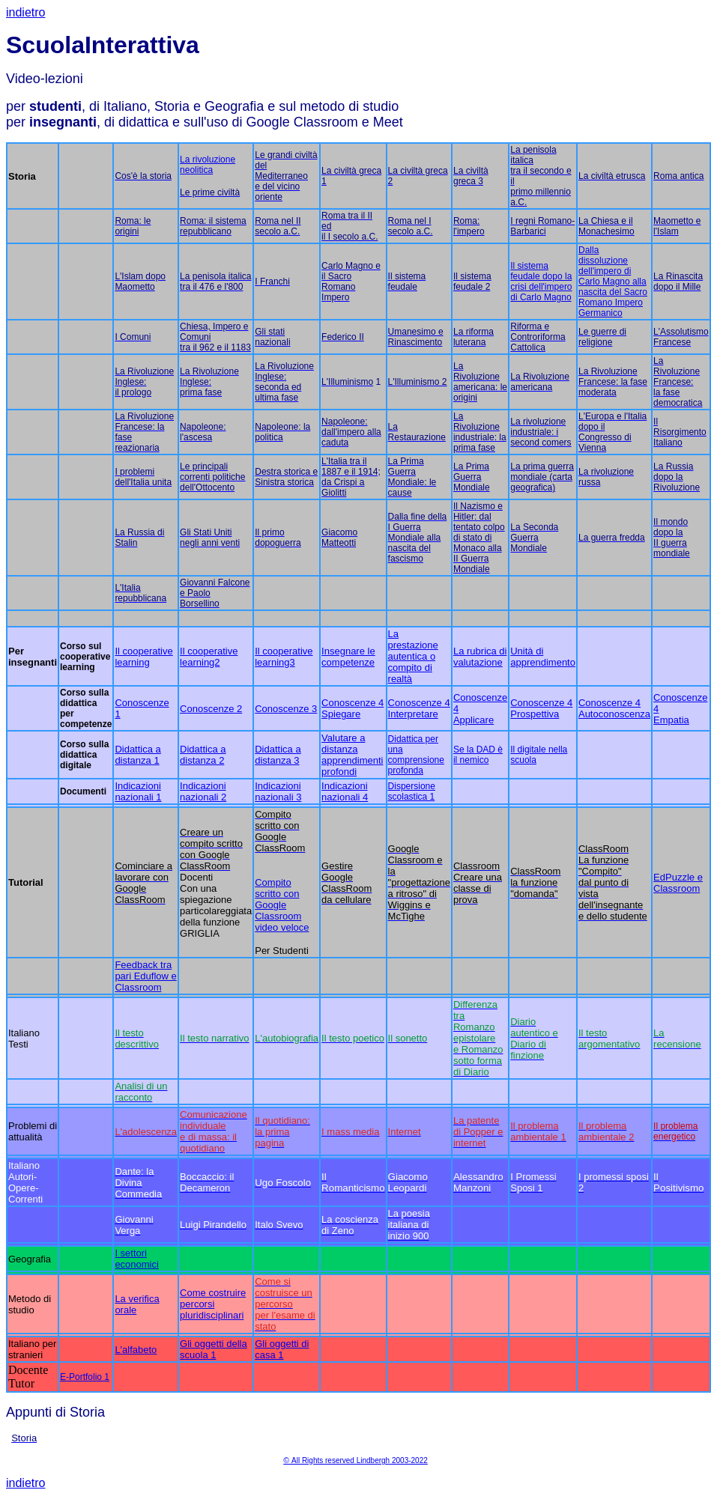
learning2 (200, 662)
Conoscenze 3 (286, 708)
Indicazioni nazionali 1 (138, 791)
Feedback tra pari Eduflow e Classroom (145, 976)
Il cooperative (208, 651)
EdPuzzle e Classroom (678, 883)
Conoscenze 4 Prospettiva (541, 708)
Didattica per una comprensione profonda (416, 755)
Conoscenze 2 (211, 708)
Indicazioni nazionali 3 (278, 791)
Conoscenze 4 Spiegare (352, 708)
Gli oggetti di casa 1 (282, 1349)
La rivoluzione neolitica (207, 164)
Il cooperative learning (143, 656)
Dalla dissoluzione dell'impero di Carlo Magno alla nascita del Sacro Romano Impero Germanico (612, 281)
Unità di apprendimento (542, 656)
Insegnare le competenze (348, 656)
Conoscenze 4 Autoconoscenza (614, 708)
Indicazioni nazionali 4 (344, 791)
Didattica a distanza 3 (277, 755)
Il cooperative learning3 (283, 656)
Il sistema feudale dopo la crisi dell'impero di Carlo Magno (541, 281)
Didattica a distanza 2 (203, 755)
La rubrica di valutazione (480, 656)
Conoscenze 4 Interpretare (419, 708)
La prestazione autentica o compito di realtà (413, 656)
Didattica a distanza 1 (137, 755)
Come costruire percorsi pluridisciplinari (213, 1304)
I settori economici (137, 1258)
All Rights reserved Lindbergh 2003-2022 (359, 1460)
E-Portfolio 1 (84, 1377)
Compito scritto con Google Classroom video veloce (282, 905)
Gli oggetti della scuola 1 (213, 1349)
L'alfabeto (136, 1349)
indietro (25, 12)
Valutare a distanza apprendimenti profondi (352, 754)
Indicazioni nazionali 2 (203, 791)
